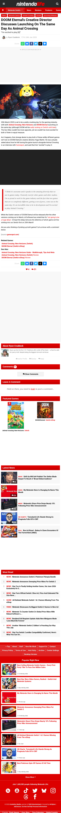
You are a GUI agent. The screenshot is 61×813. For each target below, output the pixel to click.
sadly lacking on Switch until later (43, 127)
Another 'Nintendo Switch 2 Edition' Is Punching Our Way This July (31, 627)
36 (14, 495)
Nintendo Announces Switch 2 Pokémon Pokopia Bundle (31, 577)
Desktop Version (30, 654)
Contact (53, 647)
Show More (30, 777)
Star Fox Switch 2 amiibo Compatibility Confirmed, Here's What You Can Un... (31, 633)
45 (14, 536)
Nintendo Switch (14, 15)
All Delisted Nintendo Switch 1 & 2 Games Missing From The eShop (32, 601)
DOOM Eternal (45, 420)
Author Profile (21, 359)
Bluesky (32, 359)
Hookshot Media (15, 804)
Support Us (43, 647)
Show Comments (30, 374)
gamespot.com (13, 235)
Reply (41, 359)
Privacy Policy (7, 650)
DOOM (38, 15)
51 (35, 269)
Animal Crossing (28, 15)
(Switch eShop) (13, 246)
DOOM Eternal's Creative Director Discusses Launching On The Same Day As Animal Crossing (28, 24)
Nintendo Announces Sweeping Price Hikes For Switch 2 (31, 582)
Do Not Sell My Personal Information (34, 807)
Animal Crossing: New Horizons (15, 430)
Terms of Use (20, 650)
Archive (41, 650)
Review (20, 255)
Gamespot (20, 145)
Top (8, 647)
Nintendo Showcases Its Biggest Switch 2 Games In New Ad (32, 607)
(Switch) (17, 244)
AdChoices (17, 807)
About (14, 647)
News (4, 15)
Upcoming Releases (50, 15)
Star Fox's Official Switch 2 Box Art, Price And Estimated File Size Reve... (32, 594)
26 (14, 522)
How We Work (30, 647)
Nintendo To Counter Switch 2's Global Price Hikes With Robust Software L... (30, 613)
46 (14, 509)
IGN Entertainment (35, 804)
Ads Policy (32, 650)
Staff (21, 647)
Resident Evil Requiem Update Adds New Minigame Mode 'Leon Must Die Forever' (31, 620)
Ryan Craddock (14, 37)
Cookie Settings (53, 650)
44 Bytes (52, 804)
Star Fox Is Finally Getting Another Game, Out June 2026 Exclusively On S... (31, 587)
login (33, 389)
